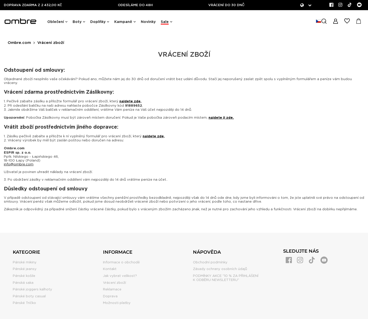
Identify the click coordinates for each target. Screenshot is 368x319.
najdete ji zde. (221, 117)
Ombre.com (19, 42)
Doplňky (98, 21)
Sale (165, 21)
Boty (77, 21)
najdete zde (130, 101)
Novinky (148, 21)
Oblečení (55, 21)
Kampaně (123, 21)
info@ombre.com (18, 164)
